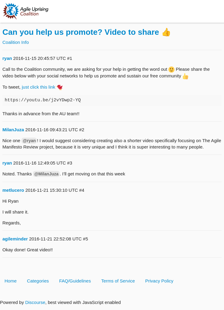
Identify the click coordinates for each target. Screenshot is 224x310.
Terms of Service (118, 280)
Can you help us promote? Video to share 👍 (86, 32)
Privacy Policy (159, 280)
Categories (38, 280)
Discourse (35, 302)
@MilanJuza (46, 173)
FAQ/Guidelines (75, 280)
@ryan (29, 140)
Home (11, 280)
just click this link (38, 87)
